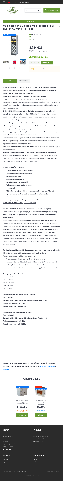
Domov (5, 17)
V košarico (47, 62)
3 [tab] (14, 68)
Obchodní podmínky (39, 439)
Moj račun (6, 459)
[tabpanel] (6, 62)
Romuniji (6, 369)
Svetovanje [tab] (23, 81)
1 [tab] (9, 68)
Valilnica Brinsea (18, 17)
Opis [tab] (10, 81)
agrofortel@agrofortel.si (10, 444)
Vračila (34, 462)
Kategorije (31, 21)
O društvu (35, 434)
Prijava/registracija (22, 2)
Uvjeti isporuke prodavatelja (40, 436)
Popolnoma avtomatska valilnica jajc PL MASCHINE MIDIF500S (22, 402)
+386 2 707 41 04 (8, 446)
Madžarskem (43, 366)
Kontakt (35, 459)
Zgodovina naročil (8, 462)
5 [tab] (19, 68)
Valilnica (10, 17)
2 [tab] (11, 68)
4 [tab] (17, 68)
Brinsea (37, 37)
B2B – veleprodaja (38, 441)
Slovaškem (51, 366)
